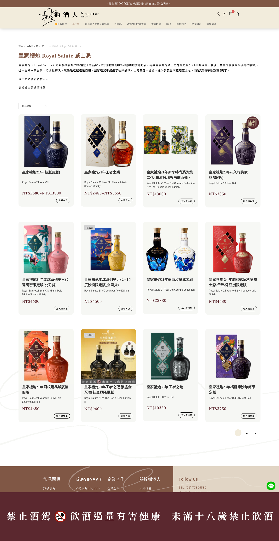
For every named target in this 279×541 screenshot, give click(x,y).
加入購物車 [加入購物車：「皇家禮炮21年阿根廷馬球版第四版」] (62, 415)
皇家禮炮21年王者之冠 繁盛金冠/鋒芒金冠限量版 (107, 389)
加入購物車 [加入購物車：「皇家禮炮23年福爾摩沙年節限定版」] (249, 415)
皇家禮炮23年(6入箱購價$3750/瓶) (228, 175)
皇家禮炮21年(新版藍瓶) (41, 172)
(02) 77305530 (196, 487)
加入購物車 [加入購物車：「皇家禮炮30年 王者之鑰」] (186, 415)
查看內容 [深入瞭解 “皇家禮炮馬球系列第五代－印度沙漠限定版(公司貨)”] (125, 308)
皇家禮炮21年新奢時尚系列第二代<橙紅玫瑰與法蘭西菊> (170, 175)
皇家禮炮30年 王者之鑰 (165, 387)
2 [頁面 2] (247, 432)
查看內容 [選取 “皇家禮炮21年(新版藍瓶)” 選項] (63, 200)
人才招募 (146, 488)
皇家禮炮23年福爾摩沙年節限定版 (232, 389)
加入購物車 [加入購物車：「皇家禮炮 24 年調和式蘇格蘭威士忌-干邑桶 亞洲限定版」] (249, 308)
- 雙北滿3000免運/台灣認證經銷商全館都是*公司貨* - (139, 3)
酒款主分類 (32, 46)
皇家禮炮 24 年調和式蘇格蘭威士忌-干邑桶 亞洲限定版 (233, 282)
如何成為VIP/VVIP (87, 488)
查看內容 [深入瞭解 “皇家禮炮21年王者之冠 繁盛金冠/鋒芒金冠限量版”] (125, 415)
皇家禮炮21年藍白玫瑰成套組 (170, 280)
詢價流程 (49, 488)
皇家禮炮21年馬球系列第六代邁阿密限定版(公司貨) (45, 282)
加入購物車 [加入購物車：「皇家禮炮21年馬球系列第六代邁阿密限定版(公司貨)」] (62, 308)
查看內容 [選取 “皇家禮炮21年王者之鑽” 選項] (125, 200)
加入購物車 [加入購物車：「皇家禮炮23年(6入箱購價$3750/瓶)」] (249, 201)
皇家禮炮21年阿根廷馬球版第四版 (45, 389)
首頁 (21, 46)
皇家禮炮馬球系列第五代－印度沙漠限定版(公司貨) (107, 282)
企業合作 (113, 488)
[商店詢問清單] (33, 106)
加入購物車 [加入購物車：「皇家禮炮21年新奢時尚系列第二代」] (186, 201)
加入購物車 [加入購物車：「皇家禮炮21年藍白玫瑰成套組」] (186, 307)
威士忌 (44, 46)
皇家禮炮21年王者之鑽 (102, 172)
